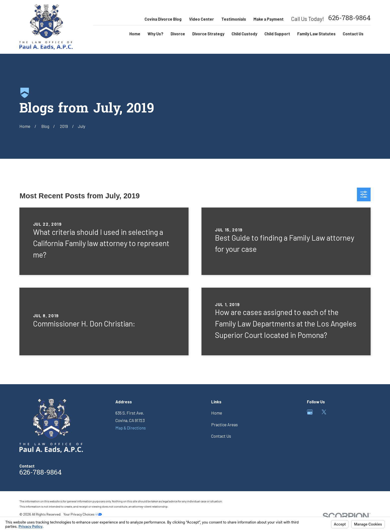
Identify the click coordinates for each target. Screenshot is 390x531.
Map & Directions (130, 427)
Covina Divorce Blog (163, 18)
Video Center (201, 18)
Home (216, 412)
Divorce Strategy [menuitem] (208, 33)
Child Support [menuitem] (277, 33)
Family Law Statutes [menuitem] (316, 33)
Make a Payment (268, 18)
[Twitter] (324, 412)
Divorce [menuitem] (178, 33)
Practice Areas (224, 424)
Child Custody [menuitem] (244, 33)
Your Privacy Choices (82, 514)
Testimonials (233, 18)
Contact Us (221, 435)
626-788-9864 (349, 18)
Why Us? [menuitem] (155, 33)
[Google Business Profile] (310, 412)
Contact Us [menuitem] (353, 33)
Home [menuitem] (134, 33)
